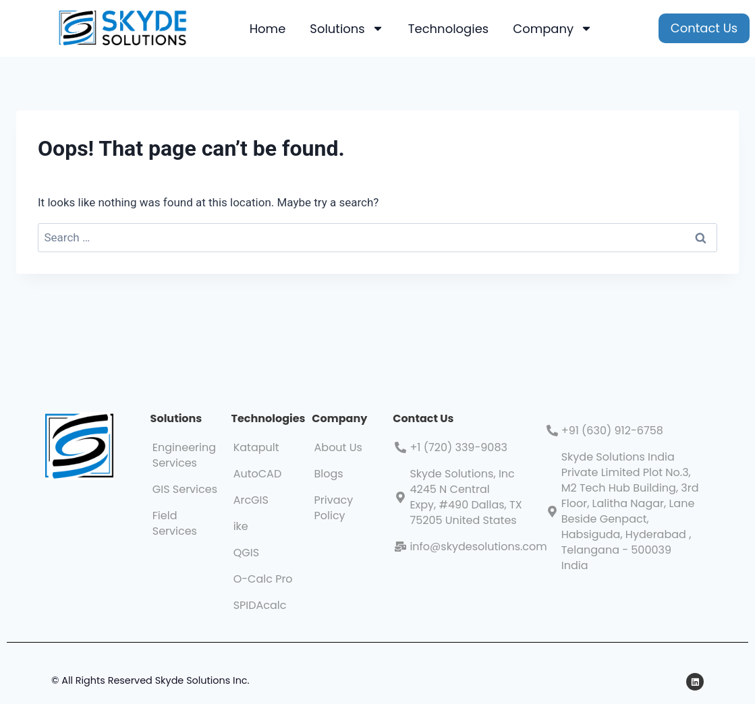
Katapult (256, 447)
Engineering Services (184, 455)
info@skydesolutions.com (478, 546)
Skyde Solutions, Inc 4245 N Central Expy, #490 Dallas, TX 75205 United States (466, 497)
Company (552, 28)
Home (268, 28)
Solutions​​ (176, 418)
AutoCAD (257, 473)
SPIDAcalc (260, 605)
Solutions (346, 28)
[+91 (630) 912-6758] (552, 430)
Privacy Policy (334, 507)
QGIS (246, 552)
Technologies (448, 28)
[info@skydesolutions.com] (400, 546)
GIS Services (184, 489)
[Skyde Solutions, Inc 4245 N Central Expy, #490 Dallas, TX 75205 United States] (400, 497)
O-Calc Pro (263, 579)
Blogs (328, 473)
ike (240, 526)
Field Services (174, 523)
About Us (338, 447)
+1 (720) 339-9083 (458, 447)
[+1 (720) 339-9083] (400, 447)
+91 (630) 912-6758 (612, 430)
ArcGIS (251, 500)
